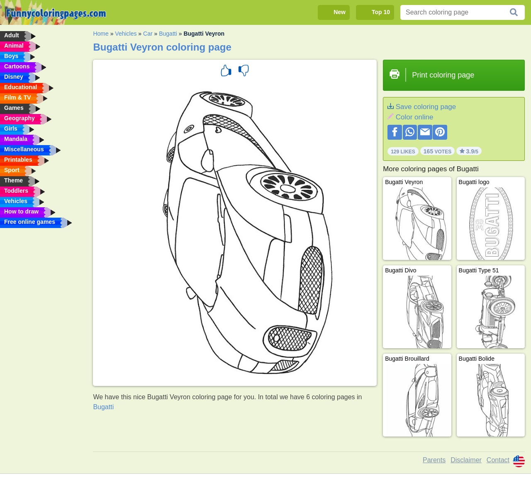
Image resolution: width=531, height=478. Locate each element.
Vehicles (125, 33)
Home (100, 33)
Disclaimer (466, 459)
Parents (434, 459)
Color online (415, 117)
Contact (498, 459)
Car (148, 33)
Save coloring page (426, 107)
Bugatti (168, 33)
